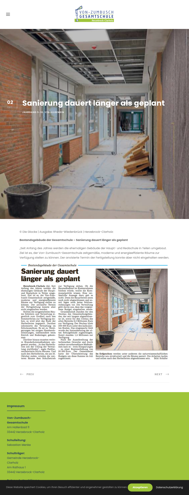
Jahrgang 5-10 (32, 112)
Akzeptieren (140, 487)
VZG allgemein (54, 112)
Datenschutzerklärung (169, 487)
